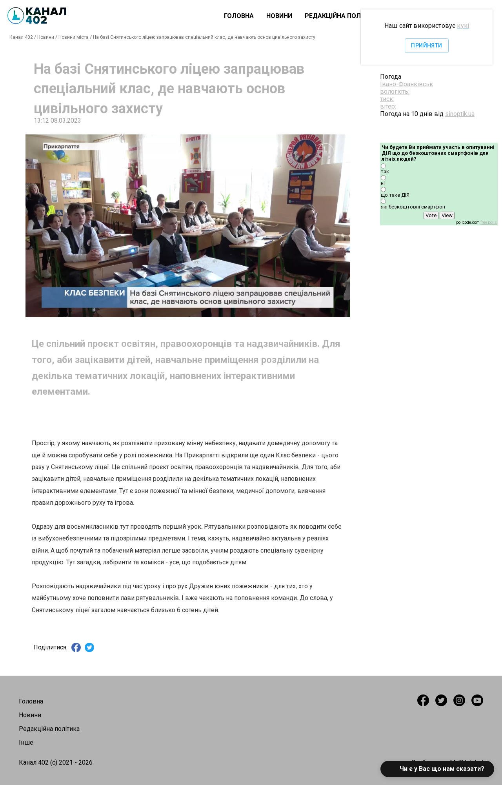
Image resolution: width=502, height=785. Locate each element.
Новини (279, 16)
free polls (488, 222)
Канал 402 (21, 37)
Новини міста (73, 37)
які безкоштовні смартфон (413, 207)
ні (383, 183)
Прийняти (426, 46)
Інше (26, 742)
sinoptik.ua (460, 114)
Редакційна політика (342, 16)
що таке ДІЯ (395, 195)
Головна (239, 16)
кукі (463, 25)
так (385, 171)
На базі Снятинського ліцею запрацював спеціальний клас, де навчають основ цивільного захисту (204, 37)
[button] (437, 769)
